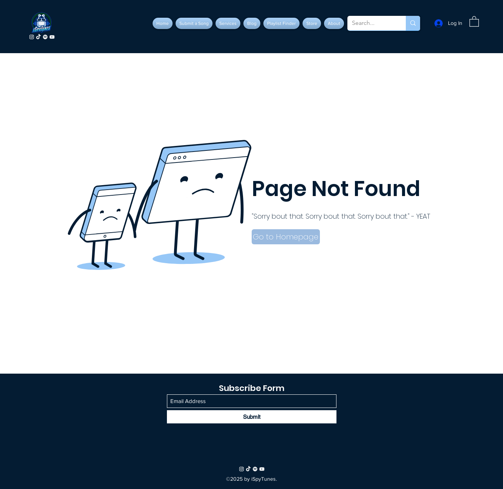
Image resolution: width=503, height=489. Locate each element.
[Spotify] (45, 37)
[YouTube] (52, 37)
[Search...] (371, 23)
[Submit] (251, 416)
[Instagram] (32, 37)
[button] (474, 21)
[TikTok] (38, 37)
